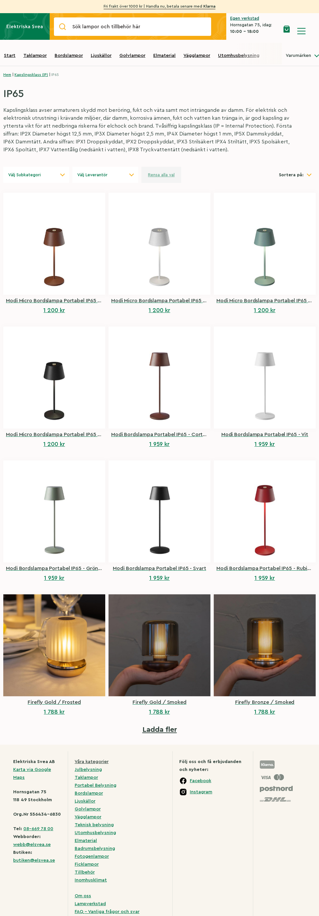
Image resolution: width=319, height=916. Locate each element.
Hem (7, 75)
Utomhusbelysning (238, 55)
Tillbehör (85, 872)
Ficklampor (87, 864)
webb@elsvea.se (32, 844)
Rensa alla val (161, 175)
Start (9, 55)
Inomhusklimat (91, 880)
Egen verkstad (244, 18)
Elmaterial (164, 55)
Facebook (200, 781)
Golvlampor (132, 55)
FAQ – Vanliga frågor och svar (107, 911)
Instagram (201, 792)
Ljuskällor (101, 55)
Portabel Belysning (95, 785)
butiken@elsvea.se (34, 860)
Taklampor (35, 55)
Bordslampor (69, 55)
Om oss (83, 896)
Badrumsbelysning (95, 848)
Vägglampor (197, 55)
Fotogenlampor (92, 856)
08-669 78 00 (38, 829)
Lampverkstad (90, 904)
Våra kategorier (92, 761)
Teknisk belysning (94, 825)
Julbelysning (88, 769)
